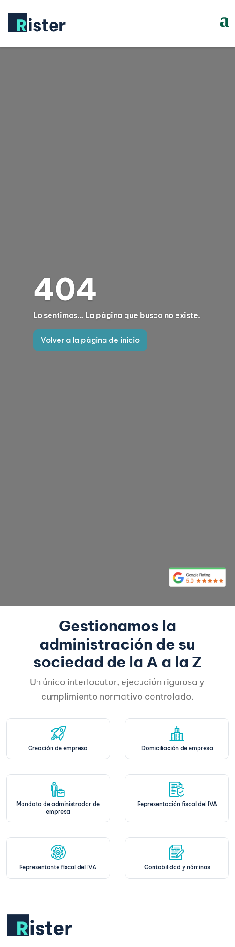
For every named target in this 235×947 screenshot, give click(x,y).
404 (65, 289)
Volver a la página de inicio (90, 340)
